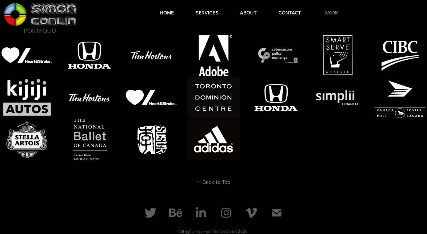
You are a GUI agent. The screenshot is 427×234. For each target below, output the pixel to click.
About (248, 12)
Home (167, 12)
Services (207, 12)
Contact (289, 12)
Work (331, 13)
